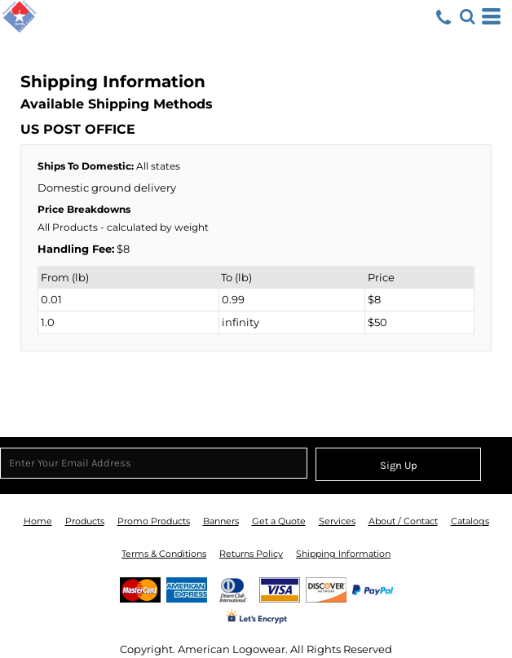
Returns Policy (251, 553)
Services (337, 521)
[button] (467, 16)
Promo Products (153, 521)
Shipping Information (343, 553)
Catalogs (470, 521)
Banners (221, 521)
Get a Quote (279, 521)
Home (38, 521)
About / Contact (403, 521)
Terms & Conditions (163, 553)
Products (84, 521)
